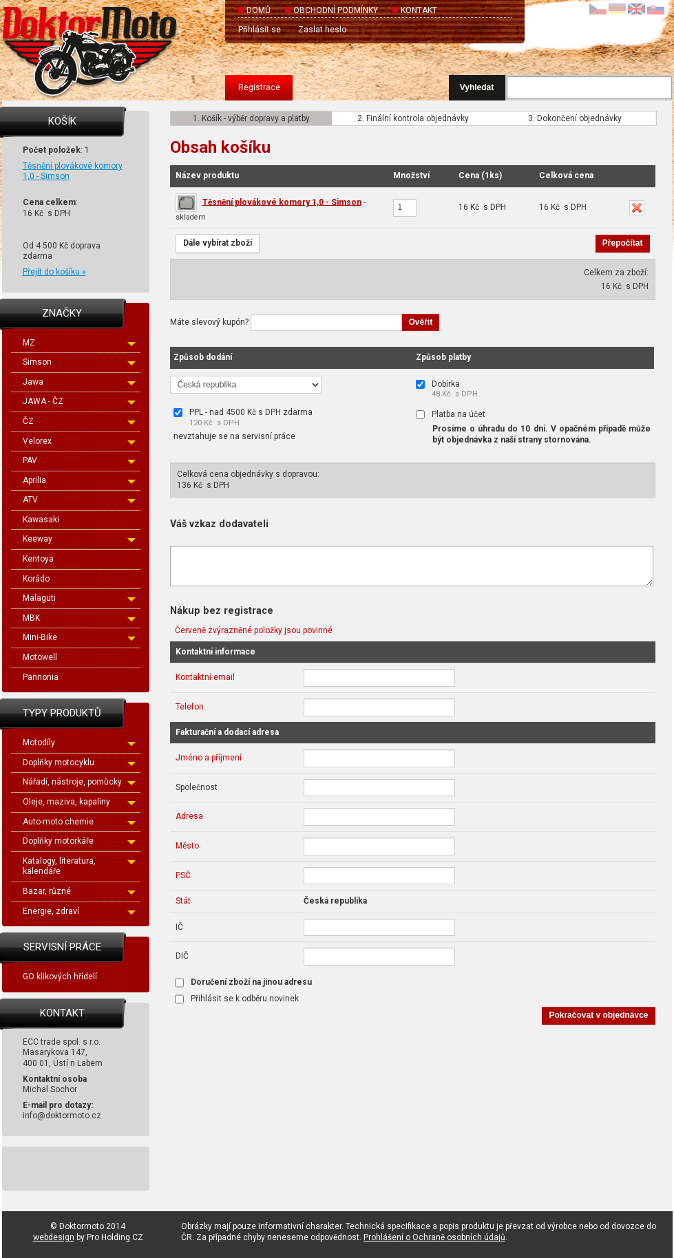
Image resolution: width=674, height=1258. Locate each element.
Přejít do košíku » (54, 272)
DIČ (182, 956)
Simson (79, 362)
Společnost (197, 787)
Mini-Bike (79, 637)
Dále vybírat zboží (217, 243)
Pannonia (41, 677)
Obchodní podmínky (335, 10)
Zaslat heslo (322, 29)
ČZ (79, 421)
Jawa (79, 382)
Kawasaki (41, 519)
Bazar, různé (79, 891)
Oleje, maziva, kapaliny (79, 802)
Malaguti (79, 598)
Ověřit (421, 322)
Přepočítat (622, 243)
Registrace (259, 87)
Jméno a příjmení (209, 758)
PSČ (183, 875)
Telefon (190, 707)
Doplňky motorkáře (79, 841)
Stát (183, 901)
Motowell (40, 657)
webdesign (53, 1237)
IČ (179, 927)
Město (187, 846)
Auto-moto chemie (79, 822)
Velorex (79, 441)
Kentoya (38, 559)
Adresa (189, 816)
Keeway (79, 539)
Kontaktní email (205, 677)
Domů (258, 10)
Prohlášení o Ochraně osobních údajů (434, 1237)
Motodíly (79, 742)
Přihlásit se (259, 29)
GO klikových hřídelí (60, 976)
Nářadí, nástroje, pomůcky (79, 782)
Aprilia (79, 480)
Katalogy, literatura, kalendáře (79, 866)
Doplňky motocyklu (79, 762)
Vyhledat (477, 87)
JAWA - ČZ (79, 401)
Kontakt (419, 10)
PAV (79, 460)
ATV (79, 499)
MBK (79, 618)
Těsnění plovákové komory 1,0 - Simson (281, 201)
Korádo (36, 579)
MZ (79, 343)
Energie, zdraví (79, 911)
